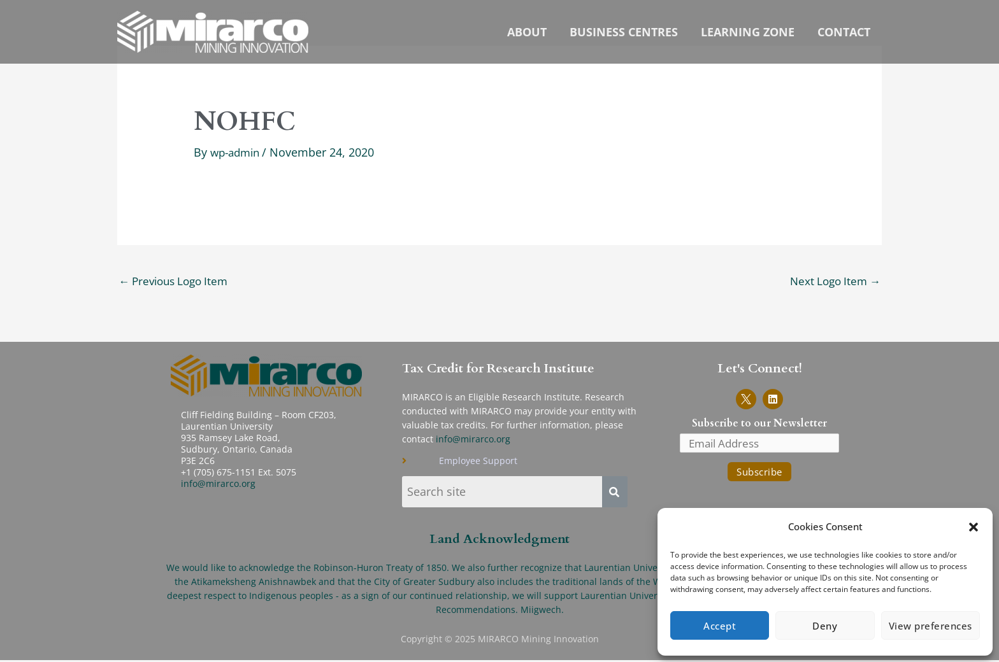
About (527, 32)
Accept (719, 625)
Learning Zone (747, 32)
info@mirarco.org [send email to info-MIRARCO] (473, 439)
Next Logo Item (832, 280)
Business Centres (624, 32)
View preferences (930, 625)
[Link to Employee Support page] (524, 462)
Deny (824, 625)
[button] (973, 527)
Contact (843, 32)
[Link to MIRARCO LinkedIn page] (773, 400)
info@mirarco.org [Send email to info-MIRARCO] (218, 484)
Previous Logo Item (177, 280)
